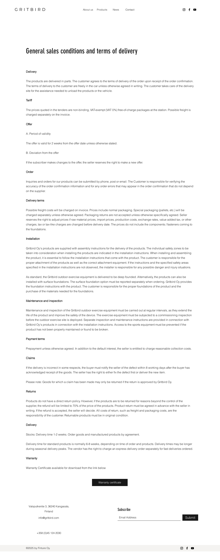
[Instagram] (184, 9)
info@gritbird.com (48, 517)
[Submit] (190, 517)
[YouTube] (195, 9)
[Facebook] (189, 9)
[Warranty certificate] (110, 482)
